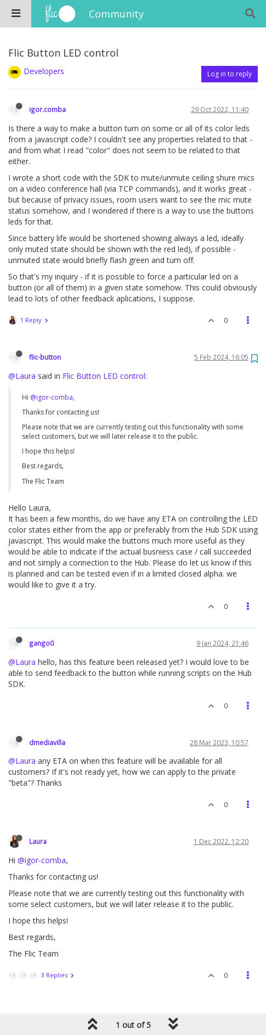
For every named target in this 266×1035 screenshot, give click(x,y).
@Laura (22, 376)
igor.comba (47, 109)
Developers (44, 71)
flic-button (45, 357)
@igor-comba (51, 397)
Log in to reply (229, 74)
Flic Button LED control (104, 376)
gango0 (41, 643)
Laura (38, 841)
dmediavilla (47, 742)
